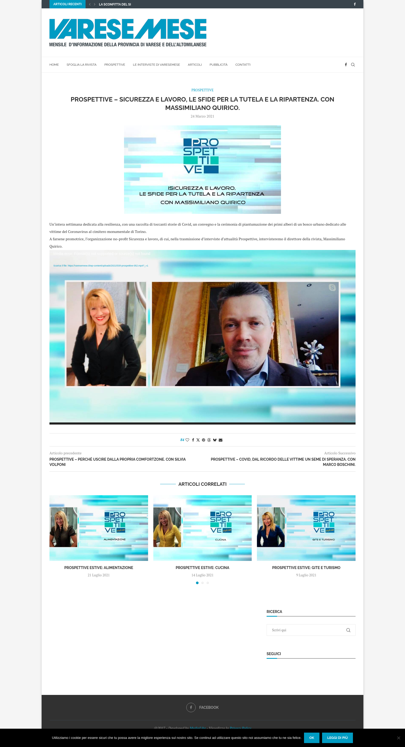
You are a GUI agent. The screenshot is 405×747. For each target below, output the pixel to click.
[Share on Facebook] (193, 439)
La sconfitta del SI (115, 4)
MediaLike (198, 728)
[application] (202, 337)
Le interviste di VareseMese (156, 64)
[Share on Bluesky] (215, 439)
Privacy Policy (240, 728)
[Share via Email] (220, 439)
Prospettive (114, 64)
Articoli (195, 64)
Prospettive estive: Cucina (202, 568)
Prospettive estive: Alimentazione (98, 568)
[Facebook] (355, 4)
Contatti (243, 64)
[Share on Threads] (209, 439)
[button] (90, 4)
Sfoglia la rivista (82, 64)
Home (54, 64)
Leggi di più (337, 738)
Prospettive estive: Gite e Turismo (306, 568)
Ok (311, 738)
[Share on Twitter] (198, 439)
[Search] (353, 64)
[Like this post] (187, 439)
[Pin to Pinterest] (203, 439)
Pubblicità (218, 64)
